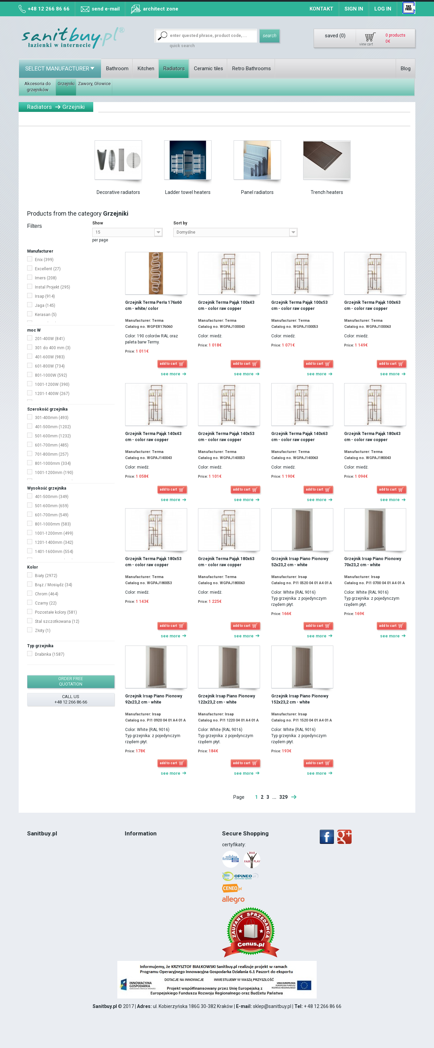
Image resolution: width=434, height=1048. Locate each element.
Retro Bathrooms (251, 68)
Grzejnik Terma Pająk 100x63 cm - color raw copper (372, 305)
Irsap (45, 296)
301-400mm (51, 417)
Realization (39, 885)
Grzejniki (66, 83)
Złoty (43, 630)
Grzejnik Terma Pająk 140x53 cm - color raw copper (226, 436)
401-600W (50, 357)
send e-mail (106, 9)
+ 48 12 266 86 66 (322, 1006)
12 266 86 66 (50, 892)
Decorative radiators (118, 192)
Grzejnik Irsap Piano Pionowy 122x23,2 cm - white (226, 699)
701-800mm (51, 454)
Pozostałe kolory (56, 612)
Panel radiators (257, 192)
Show (97, 223)
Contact (35, 844)
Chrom (46, 594)
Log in (382, 9)
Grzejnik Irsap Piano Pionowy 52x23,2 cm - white (299, 561)
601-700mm (51, 445)
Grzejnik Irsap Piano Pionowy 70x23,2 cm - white (372, 561)
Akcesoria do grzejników (37, 86)
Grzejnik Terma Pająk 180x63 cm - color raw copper (226, 561)
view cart (366, 44)
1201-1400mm (54, 542)
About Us (37, 851)
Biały (46, 575)
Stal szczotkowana (57, 621)
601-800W (50, 366)
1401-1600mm (54, 551)
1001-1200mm (54, 472)
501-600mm (53, 436)
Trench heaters (327, 192)
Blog (406, 68)
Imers (46, 278)
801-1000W (51, 375)
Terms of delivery (143, 844)
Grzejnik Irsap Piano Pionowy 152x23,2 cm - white (299, 699)
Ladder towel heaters (188, 192)
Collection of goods (145, 851)
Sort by (180, 223)
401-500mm (53, 426)
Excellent (48, 268)
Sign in (353, 9)
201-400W (50, 338)
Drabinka (49, 654)
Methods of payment (147, 858)
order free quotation (70, 681)
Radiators (174, 68)
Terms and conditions (50, 865)
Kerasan (46, 314)
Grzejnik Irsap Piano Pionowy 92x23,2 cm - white (153, 699)
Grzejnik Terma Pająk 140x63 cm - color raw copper (299, 436)
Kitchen (146, 68)
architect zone (160, 9)
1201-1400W (52, 393)
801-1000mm (53, 463)
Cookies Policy (42, 871)
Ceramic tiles (208, 68)
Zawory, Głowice (94, 83)
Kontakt (321, 9)
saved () (335, 36)
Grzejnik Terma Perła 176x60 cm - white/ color (153, 305)
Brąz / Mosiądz (53, 584)
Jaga (45, 305)
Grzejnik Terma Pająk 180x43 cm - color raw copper (372, 436)
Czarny (46, 603)
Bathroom (117, 68)
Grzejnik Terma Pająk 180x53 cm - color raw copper (153, 561)
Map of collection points (150, 865)
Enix (44, 259)
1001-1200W (52, 384)
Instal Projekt (52, 287)
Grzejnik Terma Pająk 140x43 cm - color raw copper (153, 436)
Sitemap (134, 871)
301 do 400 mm (53, 347)
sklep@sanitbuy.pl (272, 1006)
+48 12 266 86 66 (49, 9)
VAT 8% (35, 878)
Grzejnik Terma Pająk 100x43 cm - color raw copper (226, 305)
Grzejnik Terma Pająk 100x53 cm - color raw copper (299, 305)
